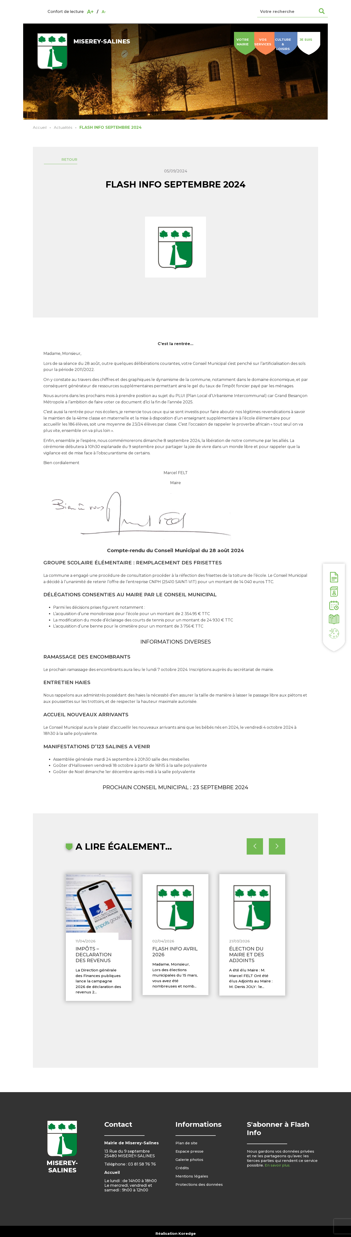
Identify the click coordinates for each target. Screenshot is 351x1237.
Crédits (183, 1178)
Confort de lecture (66, 11)
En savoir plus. (278, 1175)
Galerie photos (190, 1169)
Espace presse (190, 1161)
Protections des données (200, 1194)
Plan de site (187, 1153)
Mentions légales (192, 1186)
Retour (76, 161)
